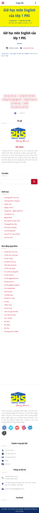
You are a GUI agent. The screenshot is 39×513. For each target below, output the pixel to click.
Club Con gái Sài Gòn (11, 312)
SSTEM (26, 103)
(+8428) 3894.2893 (11, 479)
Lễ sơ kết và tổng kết (11, 272)
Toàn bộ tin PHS (25, 21)
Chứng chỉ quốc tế (30, 100)
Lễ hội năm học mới (10, 252)
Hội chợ (6, 328)
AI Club (6, 302)
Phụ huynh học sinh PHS (19, 107)
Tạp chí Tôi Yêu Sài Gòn (12, 234)
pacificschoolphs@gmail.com (14, 489)
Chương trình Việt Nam (27, 96)
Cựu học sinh (8, 237)
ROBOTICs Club (9, 298)
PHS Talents (8, 318)
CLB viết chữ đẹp (10, 315)
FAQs (7, 461)
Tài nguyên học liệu (10, 224)
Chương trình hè (10, 457)
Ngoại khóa (8, 217)
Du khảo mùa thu (10, 262)
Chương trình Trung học (12, 201)
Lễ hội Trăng (8, 258)
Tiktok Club (8, 305)
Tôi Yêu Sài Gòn (10, 454)
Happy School (8, 207)
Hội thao (7, 321)
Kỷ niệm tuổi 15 (9, 282)
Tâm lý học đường (10, 227)
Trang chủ (13, 21)
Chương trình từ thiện (11, 331)
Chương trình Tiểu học (11, 198)
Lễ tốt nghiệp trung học (12, 285)
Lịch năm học (15, 103)
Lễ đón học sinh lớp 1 (11, 255)
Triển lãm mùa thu (10, 265)
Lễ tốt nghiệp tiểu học (11, 278)
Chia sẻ (22, 113)
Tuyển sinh (7, 204)
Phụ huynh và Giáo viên (12, 221)
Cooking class (8, 295)
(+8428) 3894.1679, (11, 476)
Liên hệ (7, 464)
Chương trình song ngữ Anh (12, 100)
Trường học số (9, 214)
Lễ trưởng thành (9, 288)
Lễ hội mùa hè (9, 275)
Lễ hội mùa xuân (9, 268)
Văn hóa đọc (8, 292)
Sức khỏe (7, 325)
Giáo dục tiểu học (10, 96)
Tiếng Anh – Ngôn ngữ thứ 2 (13, 211)
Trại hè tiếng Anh (9, 231)
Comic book (8, 308)
